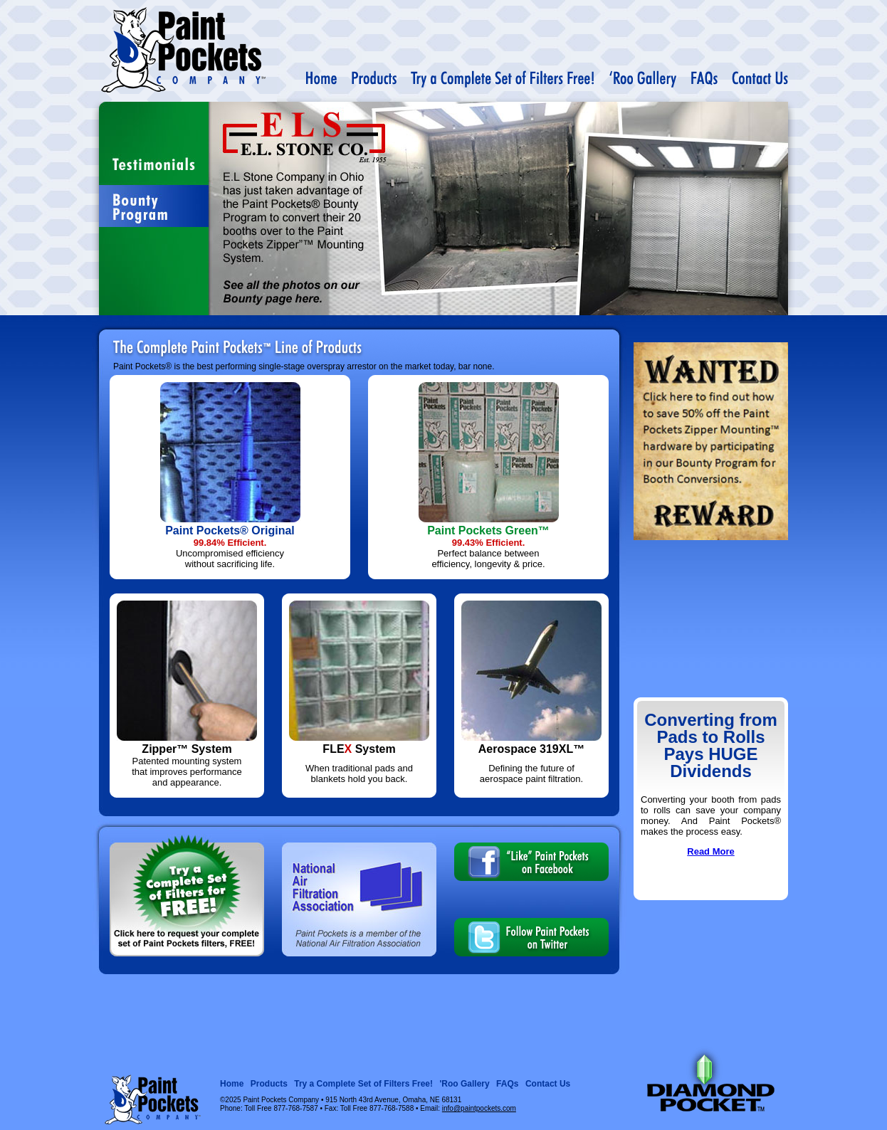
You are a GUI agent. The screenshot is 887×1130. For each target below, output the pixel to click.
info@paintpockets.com (479, 1108)
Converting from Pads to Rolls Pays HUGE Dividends (710, 745)
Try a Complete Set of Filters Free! (363, 1084)
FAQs (507, 1084)
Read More (710, 851)
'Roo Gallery (464, 1084)
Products (269, 1084)
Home (231, 1084)
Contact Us (547, 1084)
